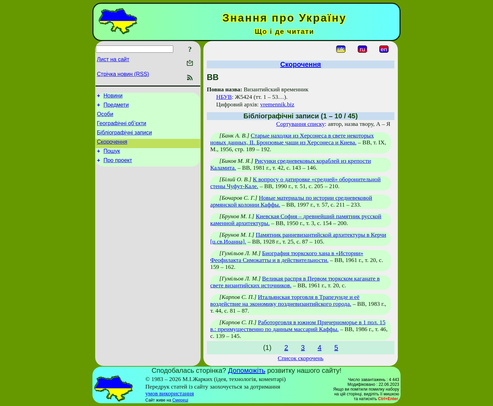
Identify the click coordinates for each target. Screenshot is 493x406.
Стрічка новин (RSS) (123, 74)
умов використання (170, 393)
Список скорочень (301, 358)
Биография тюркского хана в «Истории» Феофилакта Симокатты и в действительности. (286, 256)
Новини (113, 97)
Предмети (116, 107)
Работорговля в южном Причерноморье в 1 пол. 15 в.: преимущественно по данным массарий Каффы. (297, 325)
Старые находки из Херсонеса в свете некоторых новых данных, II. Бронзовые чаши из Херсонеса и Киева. (292, 139)
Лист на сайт (113, 59)
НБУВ (224, 97)
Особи (105, 117)
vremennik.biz (277, 104)
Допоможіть (246, 370)
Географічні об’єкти (121, 127)
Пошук (111, 158)
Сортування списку (300, 124)
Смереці (180, 400)
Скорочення (112, 148)
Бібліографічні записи (124, 138)
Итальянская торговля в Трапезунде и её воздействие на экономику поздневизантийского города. (284, 300)
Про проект (117, 168)
